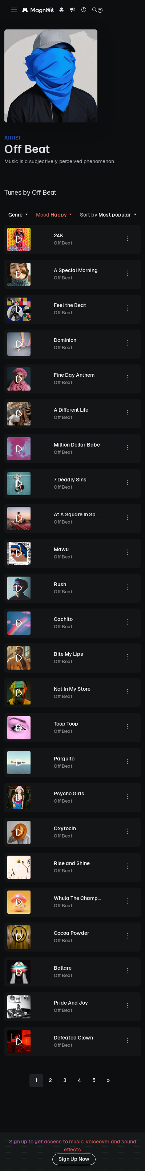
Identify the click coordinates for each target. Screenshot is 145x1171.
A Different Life (71, 410)
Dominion (65, 340)
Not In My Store (72, 689)
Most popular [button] (106, 214)
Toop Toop (66, 723)
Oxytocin (65, 828)
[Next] (108, 1080)
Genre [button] (16, 214)
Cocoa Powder (71, 933)
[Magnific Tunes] (38, 10)
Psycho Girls (69, 793)
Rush (60, 584)
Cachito (63, 619)
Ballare (63, 968)
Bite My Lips (68, 654)
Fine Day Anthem (74, 375)
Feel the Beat (70, 305)
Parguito (64, 758)
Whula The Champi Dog (82, 898)
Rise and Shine (72, 863)
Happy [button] (52, 214)
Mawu (61, 549)
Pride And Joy (71, 1003)
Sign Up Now (74, 1159)
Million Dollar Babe (77, 444)
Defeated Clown (73, 1037)
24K (58, 235)
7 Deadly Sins (70, 479)
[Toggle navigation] (14, 9)
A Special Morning (76, 270)
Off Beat (63, 243)
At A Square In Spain (78, 514)
